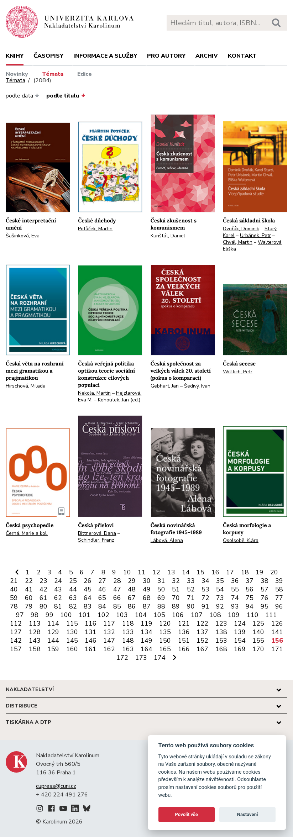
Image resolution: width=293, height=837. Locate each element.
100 (66, 615)
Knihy (14, 56)
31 (161, 581)
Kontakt (242, 56)
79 (29, 606)
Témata (52, 74)
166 (184, 649)
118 (128, 623)
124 (240, 623)
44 (73, 589)
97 (20, 615)
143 (35, 640)
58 (279, 589)
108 (215, 615)
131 (90, 632)
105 (159, 615)
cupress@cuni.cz (56, 786)
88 (161, 606)
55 (235, 589)
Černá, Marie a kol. (27, 533)
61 (43, 598)
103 (122, 615)
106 (178, 615)
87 (147, 606)
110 (252, 615)
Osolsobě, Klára (240, 540)
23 (43, 581)
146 (90, 640)
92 (220, 606)
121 (184, 623)
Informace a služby (105, 56)
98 (34, 615)
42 (43, 589)
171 (277, 649)
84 (102, 606)
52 (191, 589)
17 (230, 572)
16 (215, 572)
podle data (22, 96)
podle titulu (65, 96)
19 (259, 572)
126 (277, 623)
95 (264, 606)
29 (132, 581)
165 (165, 649)
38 (264, 581)
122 (202, 623)
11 (142, 572)
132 (109, 632)
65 (102, 598)
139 (240, 632)
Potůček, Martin (95, 228)
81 (58, 606)
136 (184, 632)
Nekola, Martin (94, 393)
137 (202, 632)
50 (161, 589)
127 (16, 632)
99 (49, 615)
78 (14, 606)
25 (73, 581)
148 (128, 640)
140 (258, 632)
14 (186, 572)
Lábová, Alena (167, 540)
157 (16, 649)
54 (220, 589)
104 (141, 615)
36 (235, 581)
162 (109, 649)
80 (43, 606)
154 (240, 640)
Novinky (17, 74)
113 (35, 623)
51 (176, 589)
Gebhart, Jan (165, 386)
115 (72, 623)
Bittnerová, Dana (97, 533)
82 (73, 606)
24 (58, 581)
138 (221, 632)
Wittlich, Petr (237, 371)
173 (141, 657)
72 (205, 598)
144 (53, 640)
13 (171, 572)
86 (132, 606)
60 (29, 598)
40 (14, 589)
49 (147, 589)
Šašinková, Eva (23, 235)
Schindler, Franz (96, 540)
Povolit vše (186, 814)
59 (14, 598)
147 (109, 640)
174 (160, 657)
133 (128, 632)
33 (191, 581)
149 (146, 640)
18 (245, 572)
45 (87, 589)
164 (146, 649)
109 (234, 615)
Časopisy (48, 56)
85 (117, 606)
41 (29, 589)
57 (264, 589)
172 (122, 657)
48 (132, 589)
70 (176, 598)
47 (117, 589)
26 (87, 581)
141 (277, 632)
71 (191, 598)
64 (87, 598)
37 (249, 581)
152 (202, 640)
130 (72, 632)
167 (202, 649)
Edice (84, 74)
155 (258, 640)
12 (156, 572)
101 (84, 615)
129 (53, 632)
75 (249, 598)
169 (240, 649)
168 (221, 649)
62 (58, 598)
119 (146, 623)
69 (161, 598)
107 (197, 615)
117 (109, 623)
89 (176, 606)
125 (258, 623)
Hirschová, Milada (26, 386)
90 (191, 606)
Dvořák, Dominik (241, 228)
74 (235, 598)
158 (35, 649)
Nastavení (247, 814)
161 (90, 649)
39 (279, 581)
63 (73, 598)
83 (87, 606)
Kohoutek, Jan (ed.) (119, 399)
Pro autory (166, 56)
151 (184, 640)
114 (53, 623)
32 (176, 581)
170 (258, 649)
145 (72, 640)
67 (132, 598)
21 (14, 581)
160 (72, 649)
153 (221, 640)
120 (165, 623)
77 (279, 598)
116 (90, 623)
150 (165, 640)
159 (53, 649)
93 (235, 606)
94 (249, 606)
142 (16, 640)
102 (103, 615)
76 (264, 598)
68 (147, 598)
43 (58, 589)
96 (279, 606)
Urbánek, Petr (255, 235)
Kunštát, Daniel (168, 235)
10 (127, 572)
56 (249, 589)
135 (165, 632)
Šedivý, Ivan (197, 386)
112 (16, 623)
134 (146, 632)
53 (205, 589)
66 (117, 598)
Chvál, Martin (237, 242)
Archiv (206, 56)
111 (271, 615)
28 (117, 581)
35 (220, 581)
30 (147, 581)
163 (128, 649)
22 (29, 581)
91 (205, 606)
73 (220, 598)
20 (274, 572)
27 (102, 581)
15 (200, 572)
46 (102, 589)
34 (205, 581)
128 (35, 632)
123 (221, 623)
